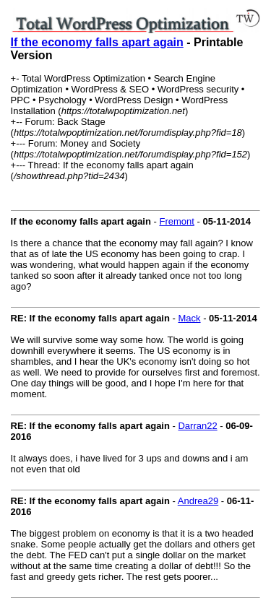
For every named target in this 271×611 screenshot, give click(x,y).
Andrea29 (198, 500)
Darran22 (197, 425)
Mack (189, 318)
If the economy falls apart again (97, 42)
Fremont (176, 221)
